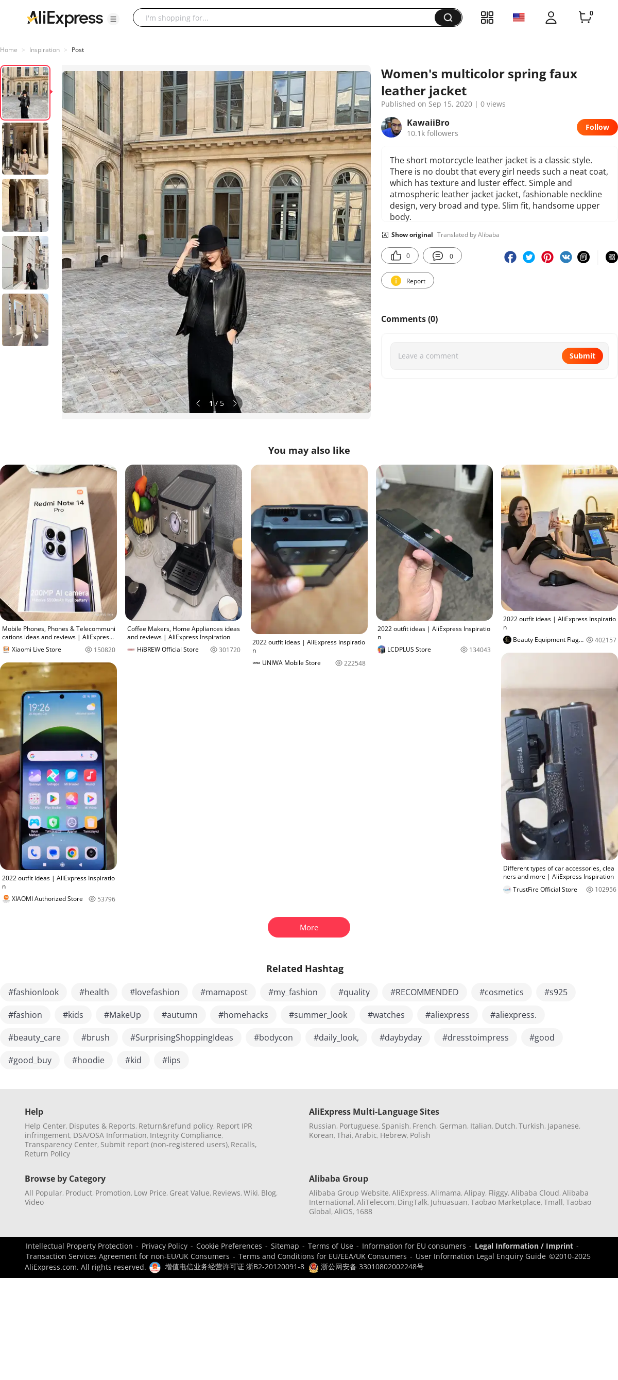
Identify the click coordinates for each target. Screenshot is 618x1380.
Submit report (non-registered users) (164, 1144)
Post (78, 49)
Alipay (474, 1193)
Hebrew (393, 1135)
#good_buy (30, 1060)
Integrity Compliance (185, 1135)
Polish (420, 1135)
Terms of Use (330, 1246)
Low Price (150, 1193)
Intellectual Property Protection (79, 1246)
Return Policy (47, 1153)
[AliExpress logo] (65, 18)
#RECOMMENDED (424, 992)
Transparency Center (61, 1144)
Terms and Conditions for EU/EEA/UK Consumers (322, 1256)
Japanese (563, 1126)
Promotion (113, 1193)
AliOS (343, 1211)
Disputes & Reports (102, 1126)
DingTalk (412, 1202)
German (453, 1126)
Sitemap (285, 1246)
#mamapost (224, 992)
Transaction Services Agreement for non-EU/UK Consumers (128, 1256)
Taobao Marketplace (506, 1202)
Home (9, 49)
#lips (171, 1060)
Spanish (395, 1126)
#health (94, 992)
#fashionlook (33, 992)
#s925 (556, 992)
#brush (95, 1037)
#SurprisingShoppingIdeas (181, 1037)
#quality (354, 992)
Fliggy (498, 1193)
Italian (481, 1126)
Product (78, 1193)
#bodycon (273, 1037)
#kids (73, 1014)
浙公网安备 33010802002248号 (366, 1266)
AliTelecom (375, 1202)
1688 (364, 1211)
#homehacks (243, 1014)
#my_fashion (293, 992)
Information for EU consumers (414, 1246)
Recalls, (244, 1144)
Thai (344, 1135)
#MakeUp (122, 1014)
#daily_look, (336, 1037)
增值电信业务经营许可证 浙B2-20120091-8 (234, 1266)
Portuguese (359, 1126)
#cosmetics (501, 992)
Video (34, 1202)
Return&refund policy (176, 1126)
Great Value (189, 1193)
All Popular (43, 1193)
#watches (386, 1014)
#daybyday (401, 1037)
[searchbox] (288, 17)
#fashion (25, 1014)
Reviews (227, 1193)
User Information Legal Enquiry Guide (481, 1256)
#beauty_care (34, 1037)
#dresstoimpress (475, 1037)
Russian (322, 1126)
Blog (268, 1193)
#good (542, 1037)
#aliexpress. (513, 1014)
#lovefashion (155, 992)
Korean (321, 1135)
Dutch (505, 1126)
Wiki (251, 1193)
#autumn (180, 1014)
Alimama (446, 1193)
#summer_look (318, 1014)
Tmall (553, 1202)
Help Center (45, 1126)
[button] (113, 19)
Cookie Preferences (229, 1246)
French (424, 1126)
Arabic (366, 1135)
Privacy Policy (164, 1246)
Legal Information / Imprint (524, 1246)
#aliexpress (447, 1014)
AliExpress (409, 1193)
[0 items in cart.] (585, 17)
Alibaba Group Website (349, 1193)
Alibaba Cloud (535, 1193)
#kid (133, 1060)
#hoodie (88, 1060)
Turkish (531, 1126)
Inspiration (44, 49)
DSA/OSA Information (110, 1135)
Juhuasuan (449, 1202)
